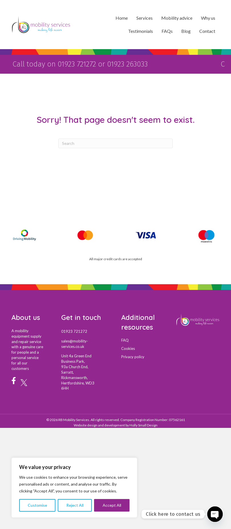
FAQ (125, 339)
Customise (37, 505)
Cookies (128, 347)
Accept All (112, 505)
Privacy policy (132, 356)
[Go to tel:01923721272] (85, 330)
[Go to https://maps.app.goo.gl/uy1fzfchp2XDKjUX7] (85, 371)
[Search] (115, 142)
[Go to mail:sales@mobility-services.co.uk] (85, 342)
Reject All (74, 505)
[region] (74, 488)
